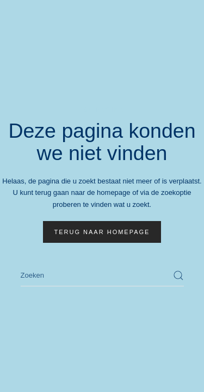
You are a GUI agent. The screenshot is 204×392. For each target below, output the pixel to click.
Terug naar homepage (102, 232)
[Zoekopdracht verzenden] (178, 275)
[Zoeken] (102, 275)
